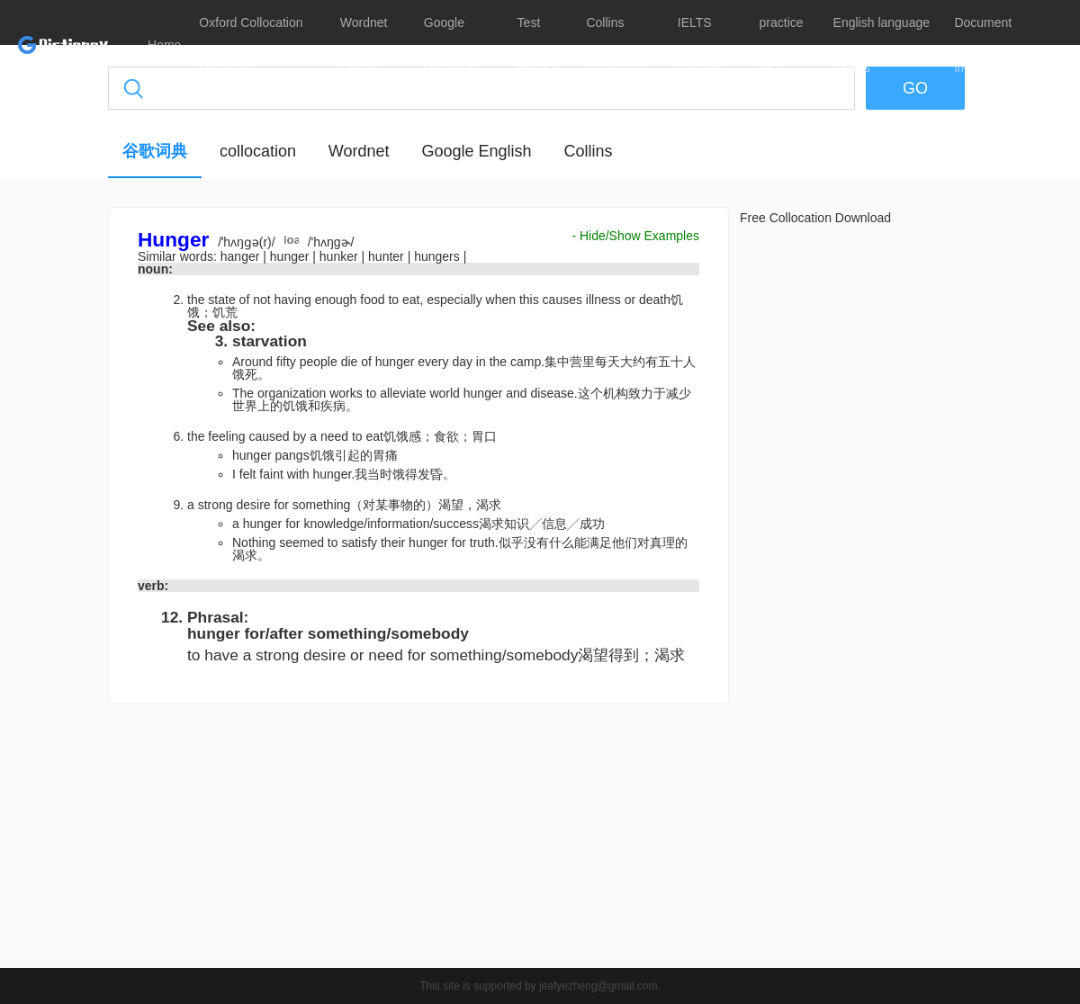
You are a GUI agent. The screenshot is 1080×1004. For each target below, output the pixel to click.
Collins (587, 151)
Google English (476, 151)
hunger (291, 256)
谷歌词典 (154, 151)
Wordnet (359, 151)
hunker (341, 256)
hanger (241, 256)
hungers (438, 256)
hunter (388, 256)
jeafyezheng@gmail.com (598, 986)
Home (164, 45)
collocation (258, 151)
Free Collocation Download (815, 218)
